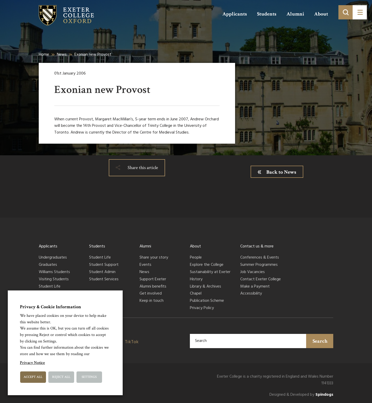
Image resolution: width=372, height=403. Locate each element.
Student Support (104, 265)
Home (44, 54)
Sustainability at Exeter (210, 272)
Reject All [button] (61, 377)
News (62, 54)
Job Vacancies (252, 272)
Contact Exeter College (260, 279)
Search (320, 341)
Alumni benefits (153, 287)
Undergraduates (53, 258)
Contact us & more (257, 246)
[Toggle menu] (360, 12)
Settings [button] (89, 377)
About (321, 14)
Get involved (151, 294)
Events (145, 265)
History (196, 279)
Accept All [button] (33, 377)
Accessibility (251, 294)
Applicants (234, 14)
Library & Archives (205, 287)
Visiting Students (54, 279)
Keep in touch (152, 301)
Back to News (281, 172)
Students (266, 14)
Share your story (154, 258)
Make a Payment (255, 287)
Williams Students (54, 272)
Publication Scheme (207, 301)
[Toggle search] (345, 12)
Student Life (49, 287)
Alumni (295, 14)
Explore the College (206, 265)
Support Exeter (153, 279)
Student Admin (102, 272)
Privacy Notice (32, 362)
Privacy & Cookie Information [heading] (50, 307)
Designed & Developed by (301, 395)
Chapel (196, 294)
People (196, 258)
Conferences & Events (259, 258)
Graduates (48, 265)
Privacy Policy (202, 308)
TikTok (131, 342)
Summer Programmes (259, 265)
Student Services (104, 279)
